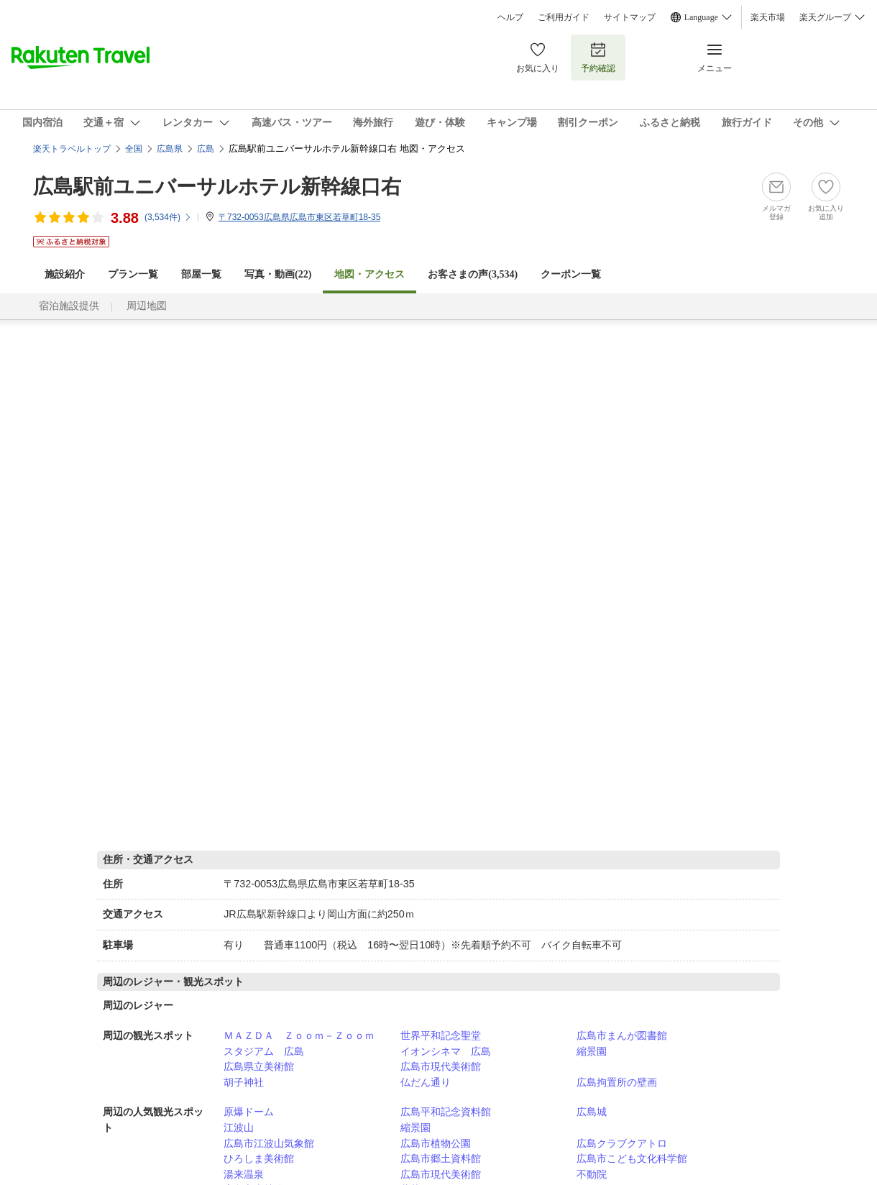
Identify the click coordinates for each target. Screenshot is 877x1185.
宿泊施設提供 (69, 306)
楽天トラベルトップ (72, 149)
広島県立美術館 (259, 1066)
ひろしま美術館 (259, 1158)
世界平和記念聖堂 (440, 1035)
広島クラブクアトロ (622, 1143)
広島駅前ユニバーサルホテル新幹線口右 (217, 186)
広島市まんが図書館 (622, 1035)
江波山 (239, 1127)
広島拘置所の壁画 (617, 1082)
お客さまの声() (473, 274)
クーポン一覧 (571, 274)
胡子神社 (244, 1082)
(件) (168, 217)
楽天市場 (767, 17)
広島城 (592, 1111)
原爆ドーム (249, 1111)
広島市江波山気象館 (269, 1143)
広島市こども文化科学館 (632, 1158)
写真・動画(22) (277, 274)
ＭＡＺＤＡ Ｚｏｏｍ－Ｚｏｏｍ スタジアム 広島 (304, 1043)
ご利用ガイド (563, 17)
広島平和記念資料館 (445, 1111)
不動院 (592, 1174)
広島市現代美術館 (440, 1066)
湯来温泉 (244, 1174)
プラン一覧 (133, 274)
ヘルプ (510, 17)
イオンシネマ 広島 (445, 1051)
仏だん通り (425, 1082)
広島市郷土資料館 (440, 1158)
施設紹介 (65, 274)
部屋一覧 (201, 274)
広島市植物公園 (435, 1143)
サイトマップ (630, 17)
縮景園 (592, 1051)
